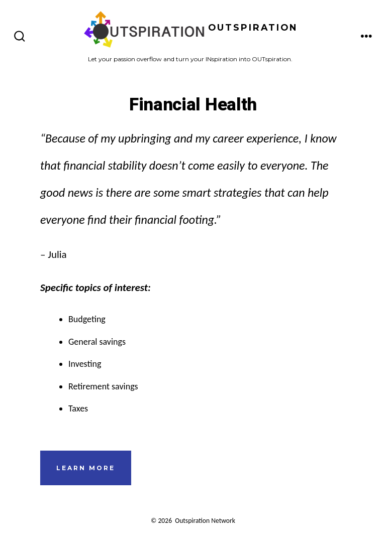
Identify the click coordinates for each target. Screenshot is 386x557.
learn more (85, 468)
